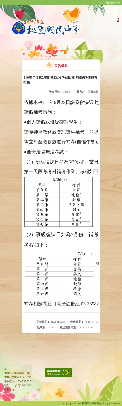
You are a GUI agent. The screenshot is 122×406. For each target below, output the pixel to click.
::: (100, 2)
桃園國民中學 (113, 2)
